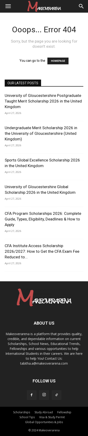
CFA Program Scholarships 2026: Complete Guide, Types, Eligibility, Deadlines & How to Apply (43, 219)
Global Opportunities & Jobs (44, 422)
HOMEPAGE (58, 60)
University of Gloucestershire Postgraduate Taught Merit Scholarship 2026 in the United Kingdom (43, 101)
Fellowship (64, 412)
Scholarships (21, 412)
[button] (7, 6)
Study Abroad (43, 412)
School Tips (27, 417)
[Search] (81, 6)
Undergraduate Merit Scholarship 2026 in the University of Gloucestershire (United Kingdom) (41, 133)
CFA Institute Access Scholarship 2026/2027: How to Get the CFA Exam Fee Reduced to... (42, 251)
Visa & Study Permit (52, 417)
